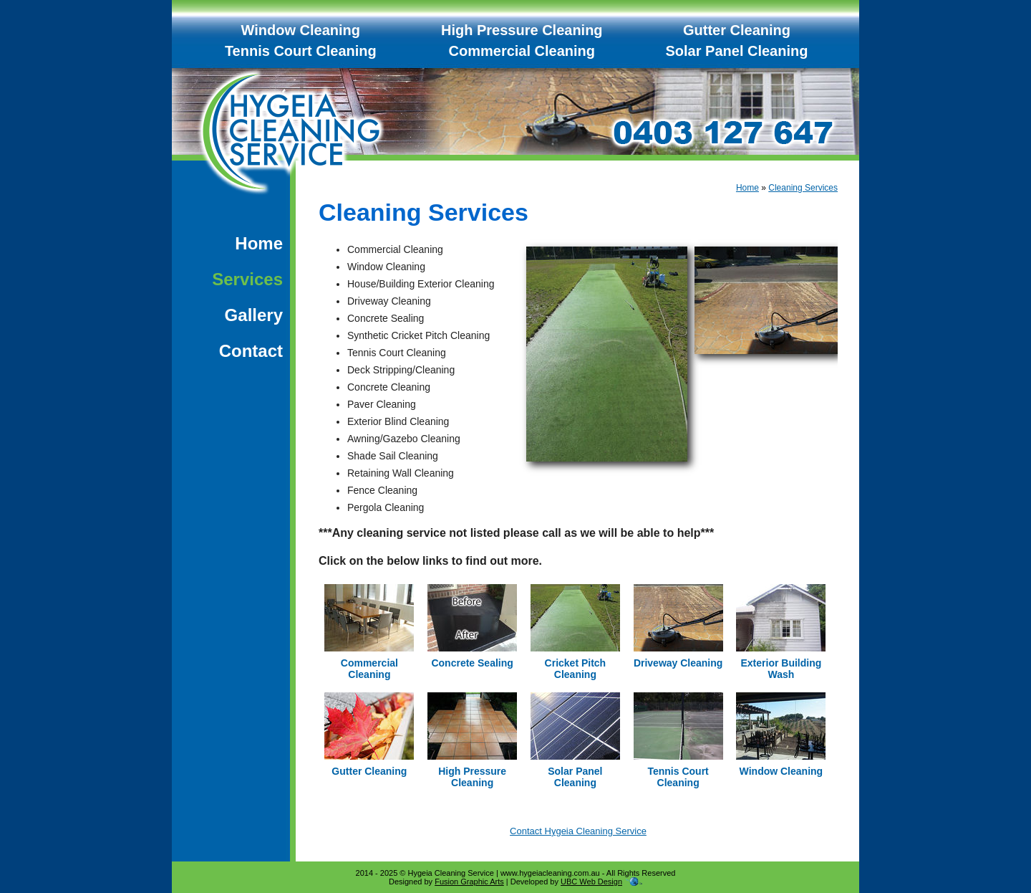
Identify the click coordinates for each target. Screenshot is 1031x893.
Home (259, 243)
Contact (251, 350)
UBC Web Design (591, 881)
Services (247, 279)
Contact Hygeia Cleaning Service (578, 831)
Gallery (254, 315)
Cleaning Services (803, 188)
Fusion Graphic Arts (469, 881)
